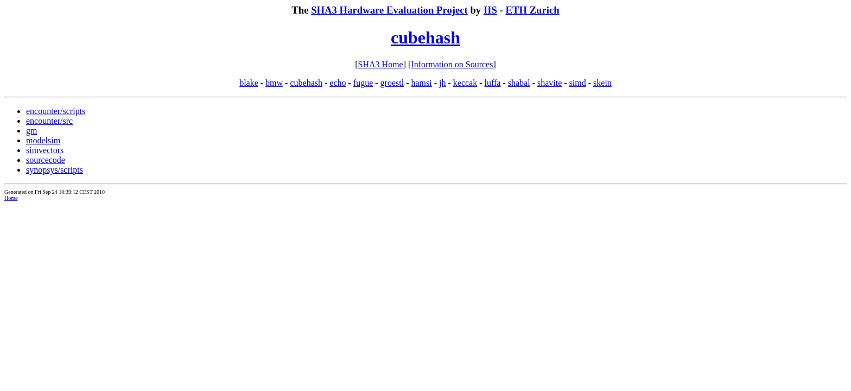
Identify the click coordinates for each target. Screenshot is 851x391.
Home (10, 198)
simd (577, 82)
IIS (490, 10)
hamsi (421, 82)
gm (31, 130)
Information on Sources (452, 64)
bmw (274, 82)
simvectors (44, 150)
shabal (519, 82)
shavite (549, 82)
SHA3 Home (380, 64)
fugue (363, 82)
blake (248, 82)
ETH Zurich (532, 10)
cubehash (425, 37)
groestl (392, 82)
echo (337, 82)
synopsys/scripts (54, 169)
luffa (493, 82)
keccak (465, 82)
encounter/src (49, 120)
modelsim (43, 140)
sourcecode (45, 160)
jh (442, 82)
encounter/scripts (55, 111)
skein (602, 82)
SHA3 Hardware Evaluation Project (389, 10)
